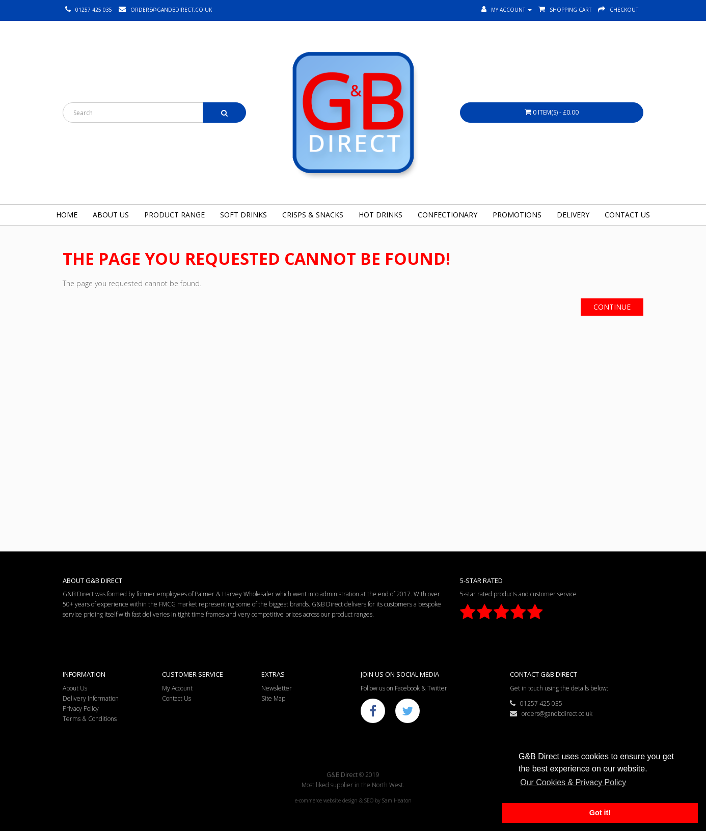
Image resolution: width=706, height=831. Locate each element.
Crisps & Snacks (312, 214)
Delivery (573, 214)
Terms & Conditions (90, 718)
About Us (111, 214)
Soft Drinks (243, 214)
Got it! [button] (600, 813)
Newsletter (276, 688)
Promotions (517, 214)
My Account (177, 688)
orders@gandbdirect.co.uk (551, 713)
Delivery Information (91, 698)
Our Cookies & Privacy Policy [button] (573, 782)
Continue (612, 307)
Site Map (273, 698)
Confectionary (447, 214)
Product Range (174, 214)
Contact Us (627, 214)
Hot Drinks (380, 214)
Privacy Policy (81, 708)
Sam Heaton (397, 800)
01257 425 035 (536, 703)
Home (66, 214)
